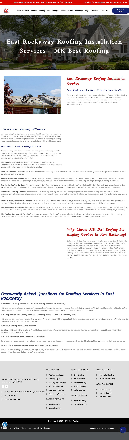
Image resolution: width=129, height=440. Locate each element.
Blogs (87, 10)
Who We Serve (23, 10)
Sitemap (47, 428)
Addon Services (67, 10)
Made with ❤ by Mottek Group (102, 428)
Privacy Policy (26, 428)
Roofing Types (44, 10)
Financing (79, 10)
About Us (103, 10)
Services (34, 10)
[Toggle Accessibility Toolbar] (4, 424)
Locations (94, 10)
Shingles (55, 10)
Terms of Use (14, 428)
